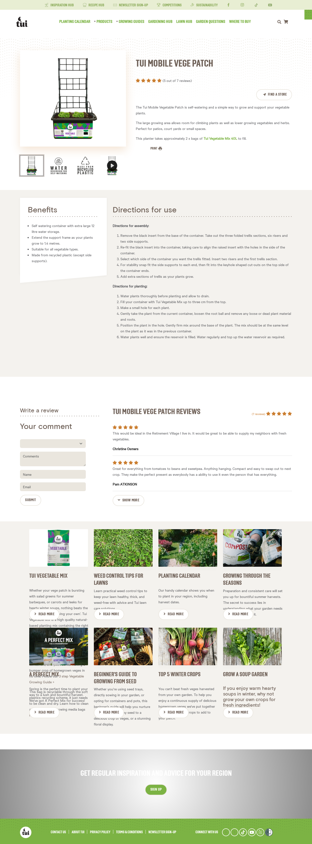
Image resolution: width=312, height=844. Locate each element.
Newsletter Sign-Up (130, 5)
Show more (130, 500)
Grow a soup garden (245, 672)
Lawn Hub (188, 22)
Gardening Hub (164, 22)
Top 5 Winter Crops (179, 672)
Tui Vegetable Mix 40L (220, 138)
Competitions (169, 5)
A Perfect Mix (44, 672)
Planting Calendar (78, 22)
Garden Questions (214, 22)
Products (108, 22)
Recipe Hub (93, 5)
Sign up (156, 788)
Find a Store (277, 95)
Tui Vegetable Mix (48, 575)
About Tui (78, 830)
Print (154, 148)
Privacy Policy (100, 830)
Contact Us (58, 830)
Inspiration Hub (59, 5)
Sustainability (204, 5)
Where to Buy (244, 22)
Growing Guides (135, 22)
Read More (47, 613)
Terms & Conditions (129, 830)
